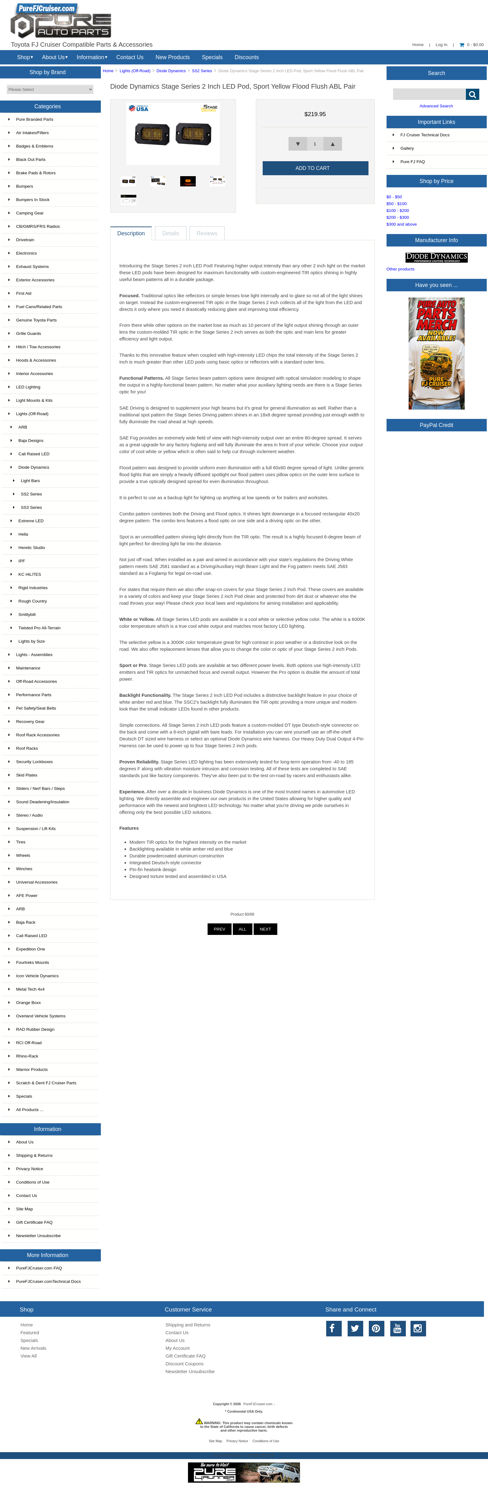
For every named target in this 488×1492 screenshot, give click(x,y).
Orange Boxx (24, 1002)
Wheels (19, 855)
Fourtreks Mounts (28, 962)
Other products (401, 269)
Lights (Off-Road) (135, 70)
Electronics (22, 253)
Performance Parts (29, 694)
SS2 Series (202, 70)
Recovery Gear (26, 721)
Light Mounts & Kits (30, 400)
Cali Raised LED (28, 454)
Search (436, 73)
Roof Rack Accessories (34, 735)
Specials (212, 57)
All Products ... (26, 1109)
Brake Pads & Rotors (32, 173)
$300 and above (402, 224)
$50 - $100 (397, 203)
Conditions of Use (28, 1182)
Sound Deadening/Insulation (38, 802)
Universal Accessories (33, 882)
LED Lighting (24, 387)
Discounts (247, 57)
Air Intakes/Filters (28, 132)
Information (90, 57)
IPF (16, 561)
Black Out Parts (26, 159)
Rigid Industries (28, 587)
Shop (23, 57)
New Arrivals (33, 1348)
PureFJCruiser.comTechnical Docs (44, 1281)
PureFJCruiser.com (257, 1404)
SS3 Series (25, 507)
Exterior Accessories (31, 280)
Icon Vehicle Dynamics (33, 976)
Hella (18, 534)
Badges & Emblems (30, 146)
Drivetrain (21, 239)
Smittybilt (22, 614)
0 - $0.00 (471, 44)
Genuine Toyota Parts (32, 320)
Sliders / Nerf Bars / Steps (36, 788)
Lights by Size (26, 641)
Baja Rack (21, 922)
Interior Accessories (30, 373)
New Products (173, 57)
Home (418, 44)
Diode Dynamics (171, 70)
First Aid (19, 293)
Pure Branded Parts (30, 119)
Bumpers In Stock (28, 199)
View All (29, 1355)
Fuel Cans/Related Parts (35, 306)
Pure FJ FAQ (409, 161)
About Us (53, 57)
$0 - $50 (394, 197)
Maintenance (24, 668)
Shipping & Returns (30, 1155)
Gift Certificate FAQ (30, 1222)
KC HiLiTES (24, 574)
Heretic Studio (26, 547)
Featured (30, 1332)
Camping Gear (26, 213)
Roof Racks (23, 748)
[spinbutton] (315, 144)
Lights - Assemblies (30, 654)
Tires (17, 842)
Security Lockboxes (30, 761)
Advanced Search (436, 106)
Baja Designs (26, 440)
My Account (178, 1348)
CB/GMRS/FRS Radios (34, 226)
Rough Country (27, 601)
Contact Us (129, 57)
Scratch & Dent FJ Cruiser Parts (42, 1083)
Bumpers (20, 186)
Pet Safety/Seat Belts (32, 708)
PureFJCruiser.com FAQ (35, 1268)
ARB (17, 427)
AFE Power (23, 895)
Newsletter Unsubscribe (34, 1235)
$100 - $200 (398, 210)
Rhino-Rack (23, 1056)
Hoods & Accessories (32, 360)
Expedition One (26, 949)
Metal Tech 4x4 (26, 989)
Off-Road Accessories (32, 681)
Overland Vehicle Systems (37, 1016)
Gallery (403, 148)
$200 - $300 (398, 217)
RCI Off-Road (25, 1042)
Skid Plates (22, 775)
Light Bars (24, 480)
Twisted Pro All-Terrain (34, 628)
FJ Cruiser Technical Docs (421, 135)
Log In (442, 44)
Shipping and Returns (188, 1324)
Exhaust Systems (28, 266)
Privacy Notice (25, 1168)
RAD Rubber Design (31, 1029)
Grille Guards (24, 333)
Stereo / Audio (25, 815)
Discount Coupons (185, 1363)
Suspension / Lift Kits (32, 828)
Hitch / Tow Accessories (34, 347)
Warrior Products (28, 1069)
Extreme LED (26, 520)
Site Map (20, 1209)
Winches (20, 868)
